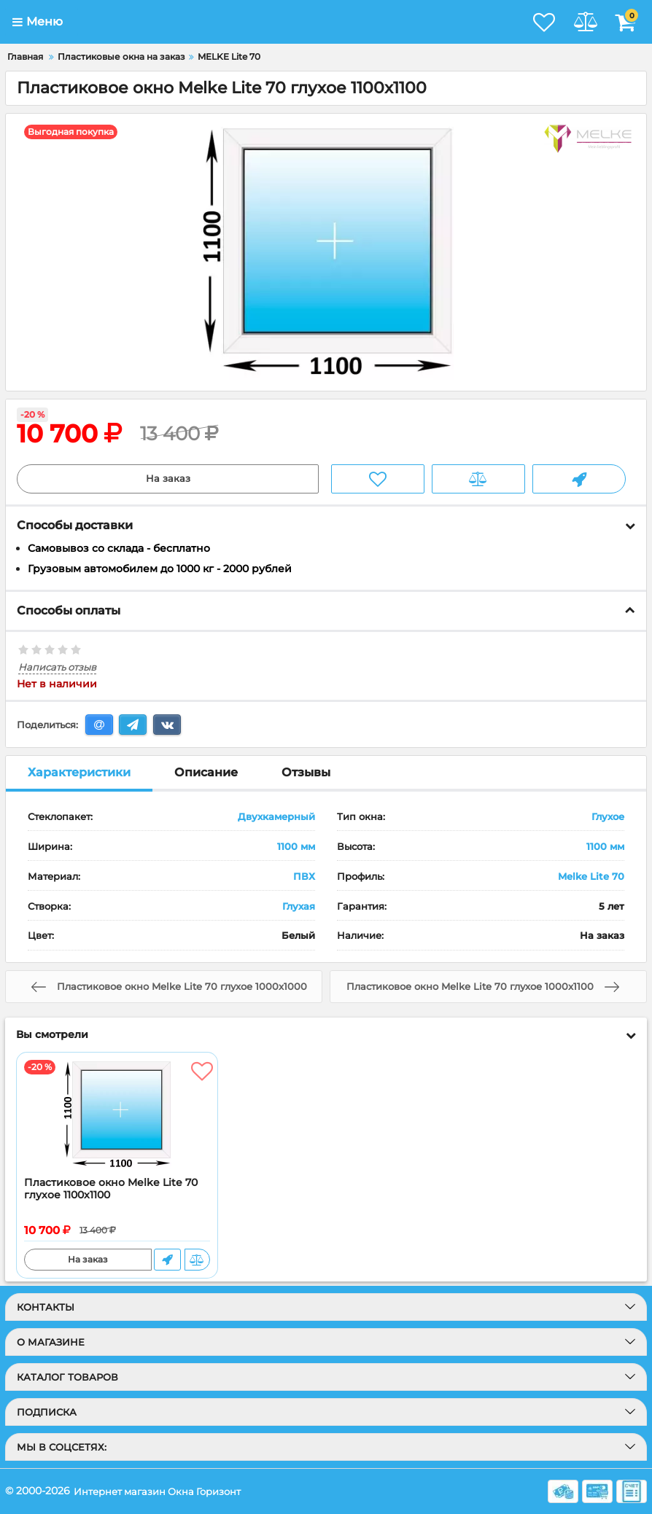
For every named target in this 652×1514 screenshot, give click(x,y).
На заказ (168, 478)
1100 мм (296, 847)
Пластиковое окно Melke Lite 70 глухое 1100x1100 (111, 1189)
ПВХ (304, 876)
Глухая (298, 906)
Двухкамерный (276, 817)
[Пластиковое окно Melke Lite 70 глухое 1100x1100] (117, 1115)
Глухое (607, 817)
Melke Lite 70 (591, 876)
